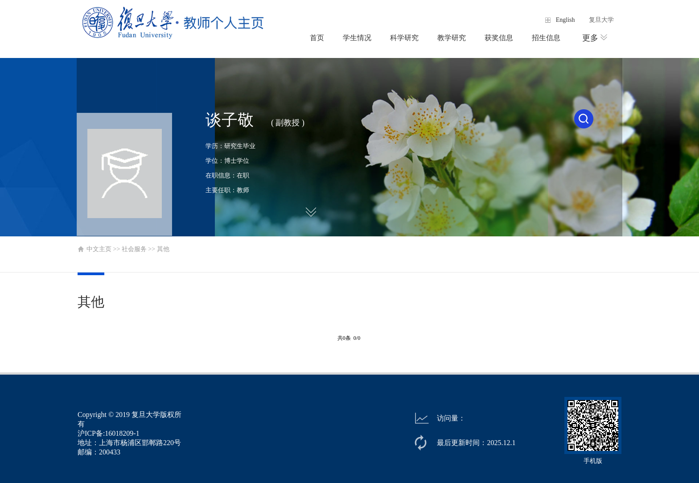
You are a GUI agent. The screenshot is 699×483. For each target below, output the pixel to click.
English (565, 20)
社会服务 (134, 249)
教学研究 (451, 37)
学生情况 (357, 37)
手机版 (593, 461)
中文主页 (98, 249)
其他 (163, 249)
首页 (317, 37)
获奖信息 (499, 37)
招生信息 (546, 37)
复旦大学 (601, 20)
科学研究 (404, 37)
